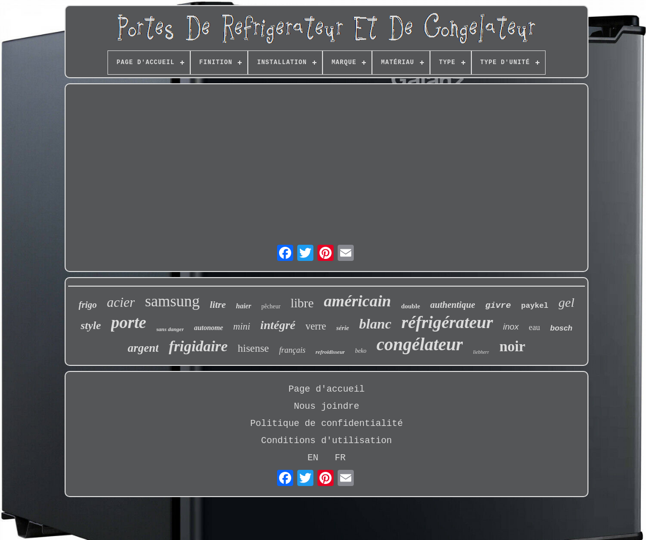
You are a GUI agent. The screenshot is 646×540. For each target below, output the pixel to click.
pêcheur (271, 306)
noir (512, 346)
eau (534, 327)
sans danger (170, 329)
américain (357, 301)
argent (143, 348)
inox (511, 327)
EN (312, 458)
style (91, 325)
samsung (172, 301)
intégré (277, 325)
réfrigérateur (447, 322)
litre (218, 304)
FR (340, 458)
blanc (375, 324)
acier (121, 302)
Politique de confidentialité (326, 423)
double (410, 306)
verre (315, 326)
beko (360, 350)
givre (498, 305)
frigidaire (198, 346)
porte (128, 322)
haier (243, 306)
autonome (208, 328)
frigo (88, 305)
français (292, 350)
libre (302, 303)
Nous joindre (326, 406)
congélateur (419, 344)
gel (567, 302)
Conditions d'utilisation (326, 441)
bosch (561, 327)
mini (241, 326)
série (342, 328)
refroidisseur (330, 352)
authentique (452, 305)
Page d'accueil (326, 389)
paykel (534, 306)
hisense (253, 348)
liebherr (481, 352)
